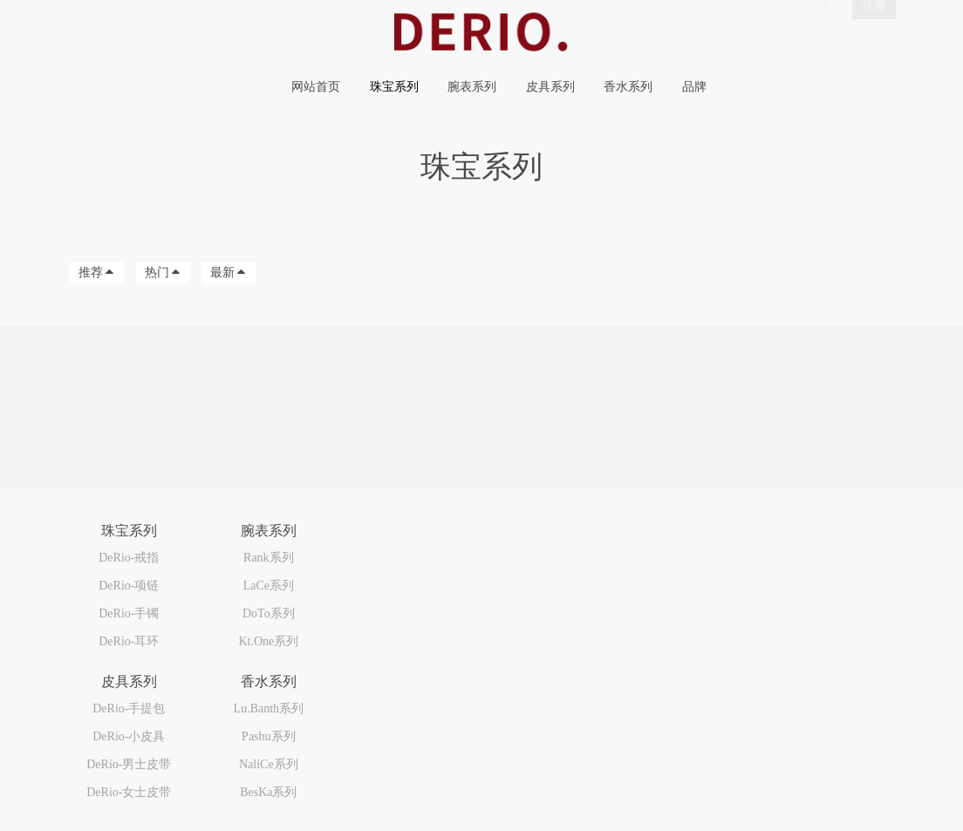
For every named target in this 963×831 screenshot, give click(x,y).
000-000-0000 (764, 543)
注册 (874, 29)
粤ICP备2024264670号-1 (117, 784)
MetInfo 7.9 (137, 804)
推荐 (97, 272)
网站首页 (315, 86)
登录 (819, 29)
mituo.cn (242, 804)
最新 (228, 272)
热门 (163, 272)
